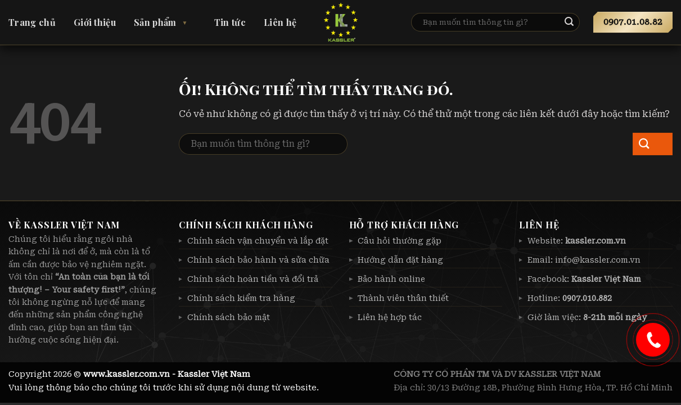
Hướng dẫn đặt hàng (400, 259)
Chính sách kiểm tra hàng (241, 298)
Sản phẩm (155, 22)
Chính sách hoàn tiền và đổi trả (252, 279)
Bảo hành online (391, 279)
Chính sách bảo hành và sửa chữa (258, 259)
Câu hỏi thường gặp (399, 240)
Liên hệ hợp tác (390, 317)
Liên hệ (280, 22)
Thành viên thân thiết (403, 298)
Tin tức (230, 22)
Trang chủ (32, 22)
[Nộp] (578, 22)
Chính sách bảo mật (228, 317)
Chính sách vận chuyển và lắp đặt (257, 240)
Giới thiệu (95, 22)
